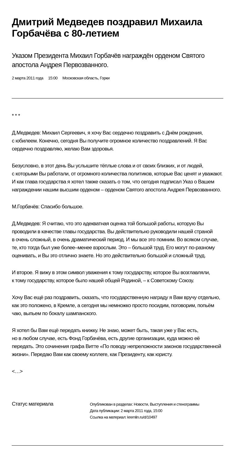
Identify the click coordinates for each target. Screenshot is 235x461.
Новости (141, 404)
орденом (114, 190)
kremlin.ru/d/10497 (142, 417)
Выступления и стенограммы (174, 404)
